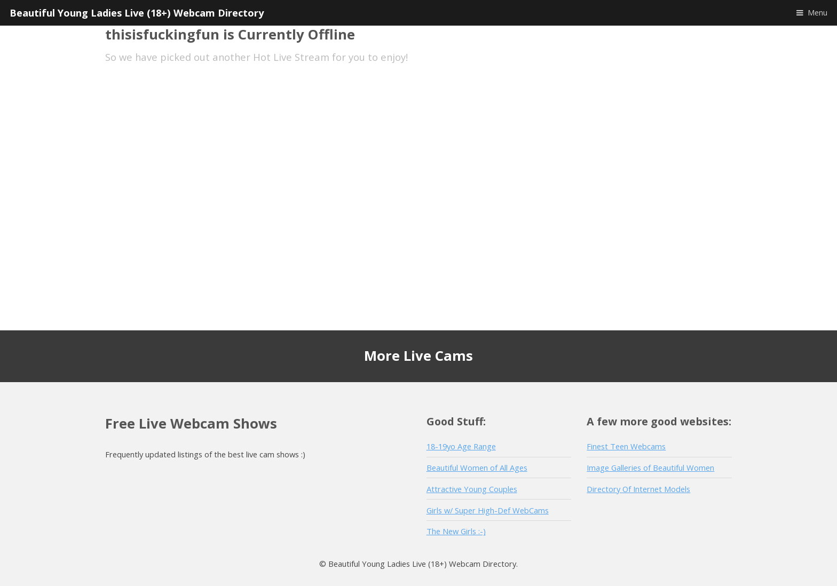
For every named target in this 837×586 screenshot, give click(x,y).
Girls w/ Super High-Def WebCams (488, 510)
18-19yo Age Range (461, 446)
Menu (817, 12)
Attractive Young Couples (472, 489)
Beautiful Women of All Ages (477, 467)
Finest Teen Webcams (626, 446)
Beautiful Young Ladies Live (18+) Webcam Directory (137, 12)
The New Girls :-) (456, 531)
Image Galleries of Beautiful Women (650, 467)
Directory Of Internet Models (638, 489)
